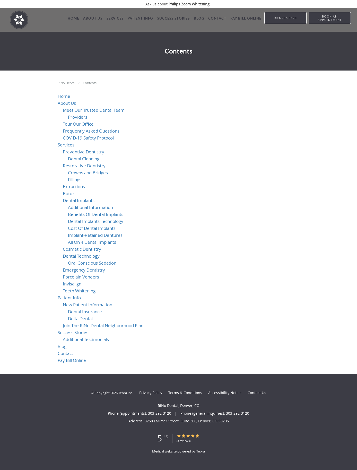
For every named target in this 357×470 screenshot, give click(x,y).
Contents (90, 83)
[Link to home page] (14, 20)
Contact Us (257, 392)
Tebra (200, 451)
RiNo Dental (67, 83)
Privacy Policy (150, 392)
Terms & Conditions (185, 392)
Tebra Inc (125, 392)
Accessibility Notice (224, 392)
